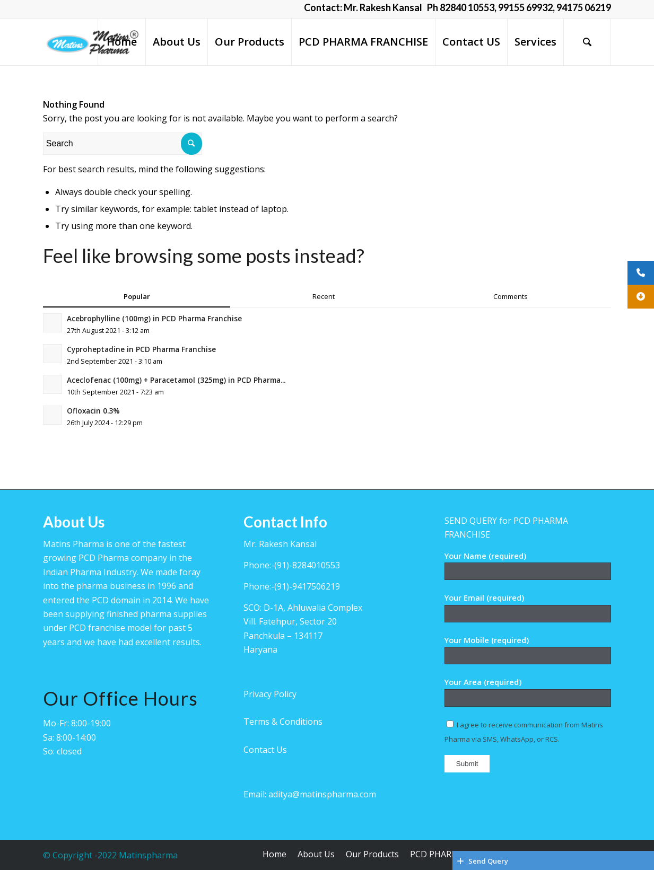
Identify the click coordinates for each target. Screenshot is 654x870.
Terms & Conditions (282, 721)
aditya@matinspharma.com (322, 794)
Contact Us (265, 749)
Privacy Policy (270, 694)
